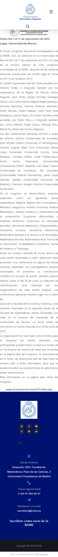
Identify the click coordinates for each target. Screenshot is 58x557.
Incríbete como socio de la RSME (29, 523)
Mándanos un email (29, 506)
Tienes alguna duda (29, 489)
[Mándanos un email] (29, 499)
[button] (19, 442)
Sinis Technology (41, 554)
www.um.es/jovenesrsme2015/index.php (29, 389)
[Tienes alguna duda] (29, 482)
